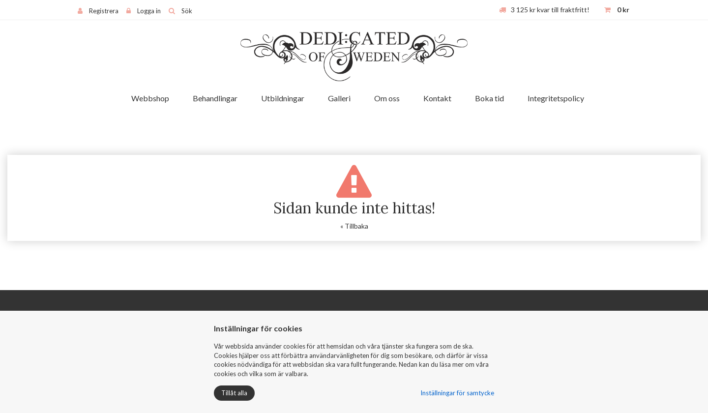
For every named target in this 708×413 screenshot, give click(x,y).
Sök (186, 11)
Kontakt (437, 98)
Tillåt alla (234, 393)
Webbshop (150, 98)
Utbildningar (282, 98)
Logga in (149, 11)
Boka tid (489, 98)
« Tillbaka (354, 226)
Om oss (387, 98)
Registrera (103, 11)
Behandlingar (215, 98)
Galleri (339, 98)
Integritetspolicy (556, 98)
